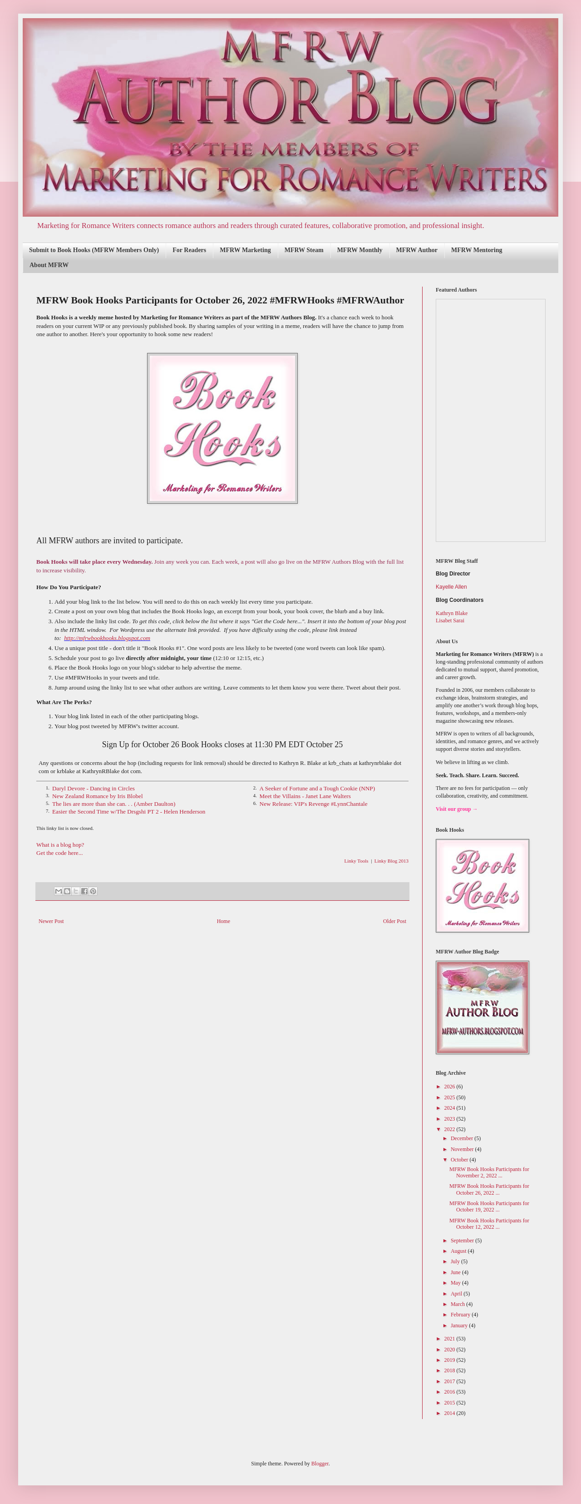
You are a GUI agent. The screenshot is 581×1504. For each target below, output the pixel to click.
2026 (450, 1086)
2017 (450, 1381)
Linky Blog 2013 (391, 861)
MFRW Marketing (245, 250)
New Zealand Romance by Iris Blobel (97, 796)
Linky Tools (357, 861)
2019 (450, 1360)
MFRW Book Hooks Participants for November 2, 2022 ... (489, 1172)
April (457, 1294)
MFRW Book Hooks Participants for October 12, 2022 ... (489, 1223)
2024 (450, 1108)
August (459, 1251)
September (463, 1240)
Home (223, 921)
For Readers (189, 250)
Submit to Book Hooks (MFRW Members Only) (94, 250)
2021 (450, 1338)
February (461, 1314)
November (463, 1149)
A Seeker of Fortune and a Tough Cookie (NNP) (317, 788)
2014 (450, 1413)
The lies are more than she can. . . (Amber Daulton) (113, 803)
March (458, 1304)
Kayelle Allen (451, 587)
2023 (450, 1119)
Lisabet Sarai (450, 620)
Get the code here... (59, 852)
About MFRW (49, 265)
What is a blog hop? (60, 844)
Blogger (320, 1463)
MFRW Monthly (360, 250)
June (456, 1272)
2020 (450, 1349)
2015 (450, 1403)
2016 (450, 1392)
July (456, 1261)
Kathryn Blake (452, 613)
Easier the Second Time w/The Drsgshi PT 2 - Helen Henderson (128, 811)
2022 (450, 1129)
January (460, 1325)
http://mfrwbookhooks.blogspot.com (107, 638)
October (460, 1160)
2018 (450, 1370)
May (456, 1283)
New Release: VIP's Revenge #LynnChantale (314, 803)
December (462, 1138)
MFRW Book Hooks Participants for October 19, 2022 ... (489, 1206)
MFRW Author (417, 250)
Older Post (394, 921)
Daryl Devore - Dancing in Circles (93, 788)
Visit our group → (457, 809)
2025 (450, 1097)
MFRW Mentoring (476, 250)
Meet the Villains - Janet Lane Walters (305, 796)
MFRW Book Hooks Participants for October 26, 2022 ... (489, 1189)
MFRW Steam (304, 250)
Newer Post (51, 921)
